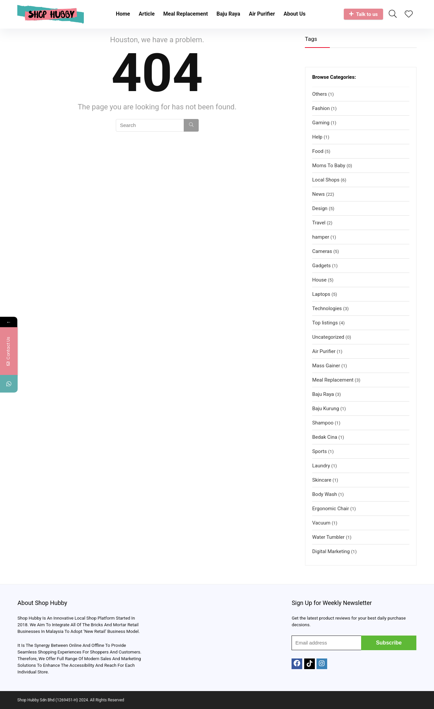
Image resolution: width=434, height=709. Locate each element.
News (318, 194)
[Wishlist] (409, 14)
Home (123, 14)
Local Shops (325, 180)
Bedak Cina (324, 437)
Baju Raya (228, 14)
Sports (319, 451)
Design (319, 208)
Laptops (321, 294)
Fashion (321, 108)
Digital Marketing (331, 551)
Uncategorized (328, 337)
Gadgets (321, 266)
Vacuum (321, 523)
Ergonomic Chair (330, 509)
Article (147, 14)
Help (317, 137)
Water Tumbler (328, 537)
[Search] (191, 125)
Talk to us (363, 14)
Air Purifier (262, 14)
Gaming (320, 123)
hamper (320, 237)
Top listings (325, 323)
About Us (295, 14)
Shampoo (322, 423)
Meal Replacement (185, 14)
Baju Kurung (325, 409)
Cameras (322, 251)
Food (318, 151)
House (319, 280)
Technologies (327, 308)
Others (319, 94)
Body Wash (324, 494)
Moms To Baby (328, 166)
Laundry (321, 466)
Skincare (321, 480)
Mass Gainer (326, 366)
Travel (319, 223)
